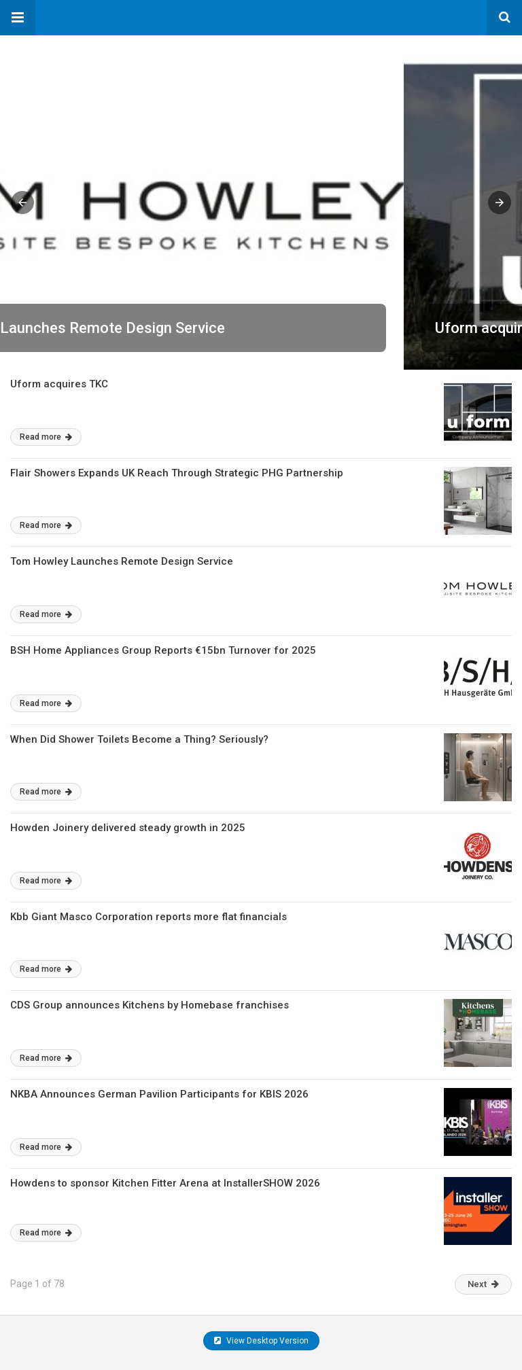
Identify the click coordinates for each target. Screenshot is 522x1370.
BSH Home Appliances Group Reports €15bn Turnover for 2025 (163, 650)
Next (483, 1284)
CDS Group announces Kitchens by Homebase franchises (149, 1005)
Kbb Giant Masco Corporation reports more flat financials (148, 917)
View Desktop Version (261, 1341)
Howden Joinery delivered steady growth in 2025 (127, 828)
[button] (17, 17)
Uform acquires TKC (99, 327)
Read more (46, 437)
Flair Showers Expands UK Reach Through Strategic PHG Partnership (176, 473)
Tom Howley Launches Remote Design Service (121, 561)
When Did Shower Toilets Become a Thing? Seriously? (139, 739)
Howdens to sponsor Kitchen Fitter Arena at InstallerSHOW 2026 (165, 1183)
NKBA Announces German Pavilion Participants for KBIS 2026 (159, 1094)
